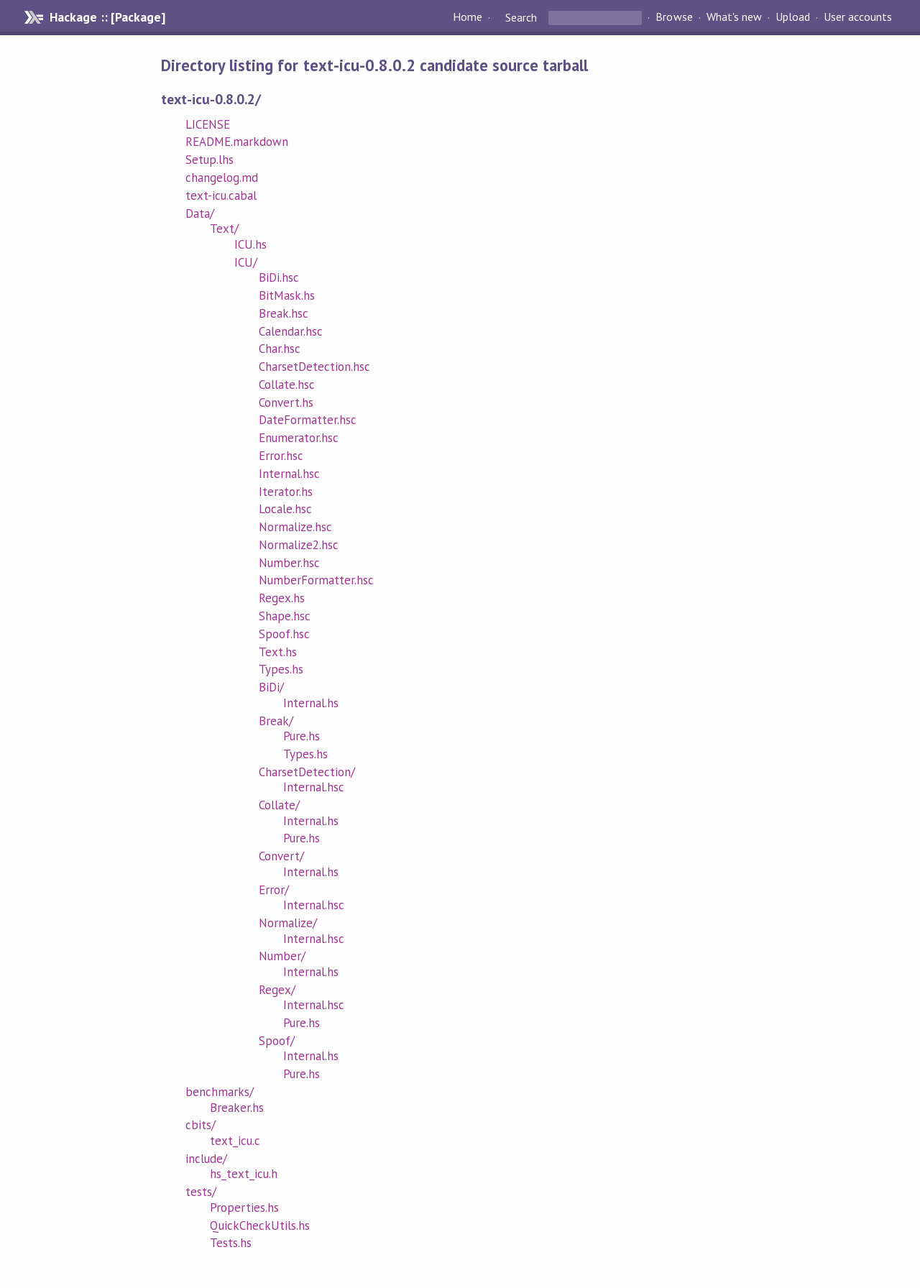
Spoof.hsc (284, 634)
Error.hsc (281, 456)
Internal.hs (311, 703)
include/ (206, 1159)
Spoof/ (277, 1041)
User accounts (858, 17)
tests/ (200, 1192)
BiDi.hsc (279, 277)
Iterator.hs (286, 492)
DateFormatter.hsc (307, 420)
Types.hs (281, 669)
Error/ (274, 890)
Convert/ (281, 856)
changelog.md (221, 177)
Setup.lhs (209, 159)
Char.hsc (279, 348)
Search (521, 17)
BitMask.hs (287, 295)
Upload (793, 17)
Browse (674, 17)
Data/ (199, 213)
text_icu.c (235, 1141)
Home (467, 17)
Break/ (276, 721)
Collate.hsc (287, 384)
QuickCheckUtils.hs (260, 1225)
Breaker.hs (237, 1108)
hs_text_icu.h (243, 1174)
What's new (734, 17)
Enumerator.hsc (299, 438)
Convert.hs (286, 402)
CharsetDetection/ (307, 772)
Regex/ (277, 990)
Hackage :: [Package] (107, 17)
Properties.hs (244, 1207)
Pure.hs (301, 736)
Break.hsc (283, 313)
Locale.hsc (285, 509)
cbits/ (200, 1125)
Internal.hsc (289, 474)
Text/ (224, 228)
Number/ (282, 956)
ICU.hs (250, 244)
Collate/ (279, 805)
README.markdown (236, 142)
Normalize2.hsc (299, 545)
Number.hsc (289, 563)
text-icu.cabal (221, 195)
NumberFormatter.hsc (316, 580)
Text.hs (278, 652)
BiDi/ (271, 687)
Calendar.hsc (291, 331)
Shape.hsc (284, 616)
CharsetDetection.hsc (314, 366)
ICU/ (245, 262)
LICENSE (207, 124)
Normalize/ (288, 923)
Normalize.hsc (295, 527)
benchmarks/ (219, 1092)
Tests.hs (231, 1243)
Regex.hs (282, 598)
